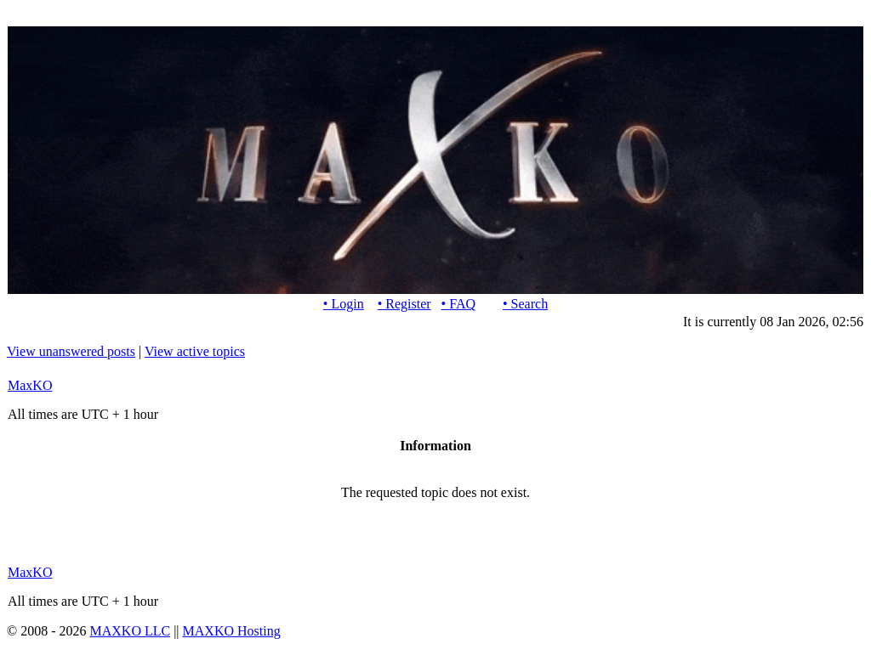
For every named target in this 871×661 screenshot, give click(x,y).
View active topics (195, 351)
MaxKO (30, 385)
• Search (525, 304)
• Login (343, 304)
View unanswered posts (71, 351)
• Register (404, 304)
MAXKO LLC (129, 631)
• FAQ (458, 304)
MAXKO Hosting (232, 631)
